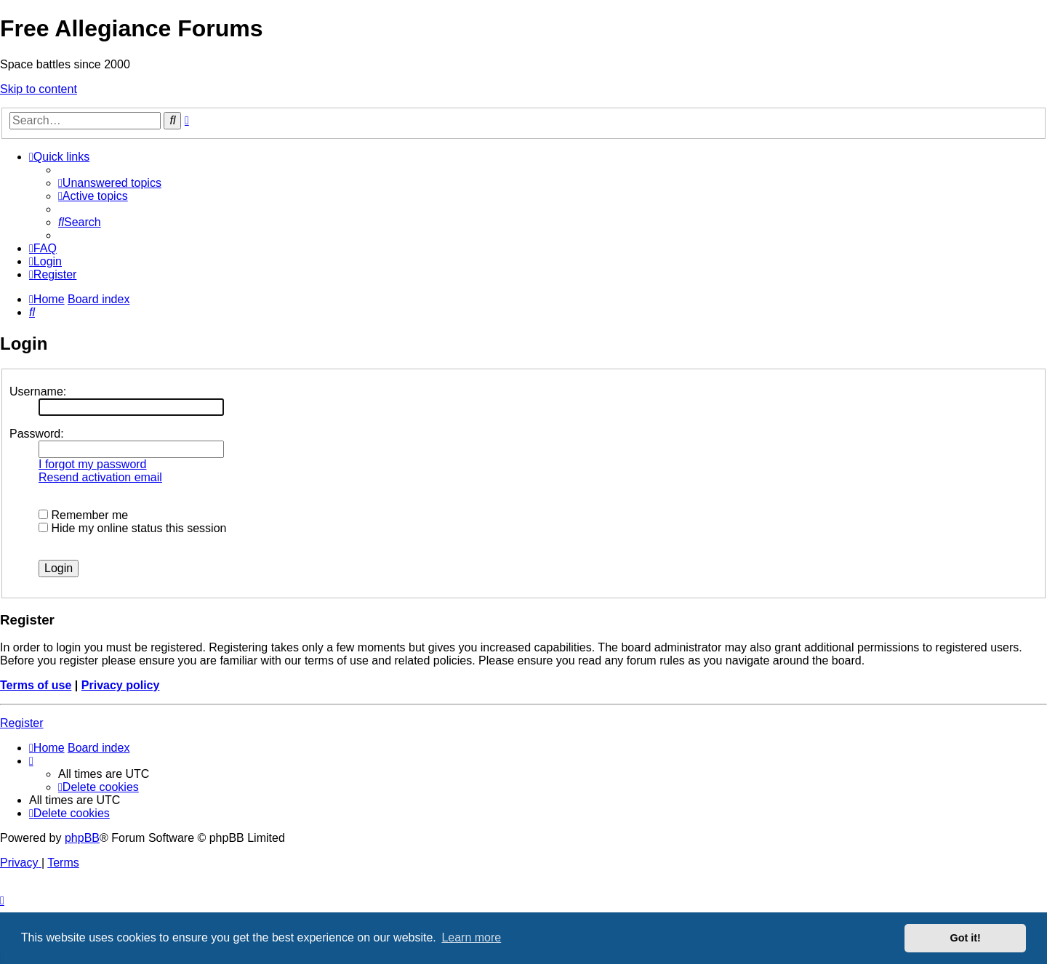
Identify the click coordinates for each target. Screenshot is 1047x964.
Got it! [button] (965, 938)
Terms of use (35, 685)
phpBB (82, 838)
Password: (36, 433)
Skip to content (38, 89)
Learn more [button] (471, 937)
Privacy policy (120, 685)
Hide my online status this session (132, 528)
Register (22, 723)
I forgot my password (93, 464)
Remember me (83, 515)
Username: (37, 391)
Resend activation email (100, 477)
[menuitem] (109, 183)
